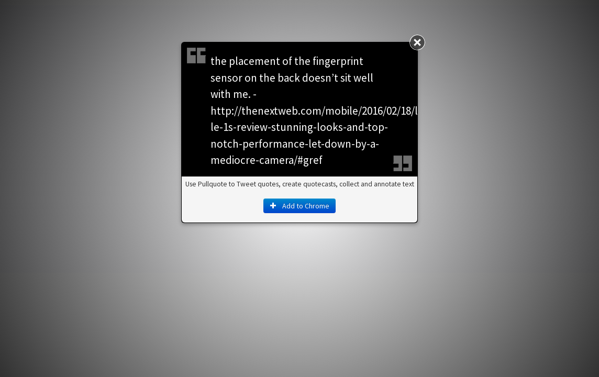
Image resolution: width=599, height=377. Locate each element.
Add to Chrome (299, 205)
